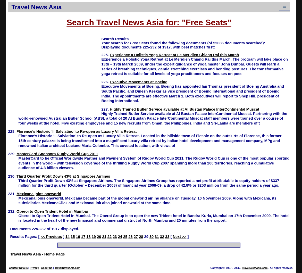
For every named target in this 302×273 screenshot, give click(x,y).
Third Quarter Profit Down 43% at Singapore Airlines (63, 176)
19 (94, 237)
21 (104, 237)
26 (130, 237)
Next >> (179, 237)
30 (151, 237)
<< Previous (51, 237)
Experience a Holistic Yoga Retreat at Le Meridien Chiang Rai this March (174, 55)
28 (141, 237)
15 (73, 237)
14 (67, 237)
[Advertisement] (54, 72)
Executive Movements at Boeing (138, 82)
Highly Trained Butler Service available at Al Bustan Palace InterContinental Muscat (184, 109)
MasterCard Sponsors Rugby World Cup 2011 (57, 154)
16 (78, 237)
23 (115, 237)
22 (109, 237)
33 (167, 237)
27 (136, 237)
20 (99, 237)
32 (162, 237)
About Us (46, 268)
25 (125, 237)
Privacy (34, 268)
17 (83, 237)
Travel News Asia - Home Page (37, 254)
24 (120, 237)
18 (88, 237)
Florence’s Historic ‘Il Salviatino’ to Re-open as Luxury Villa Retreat (76, 131)
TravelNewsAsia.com (67, 268)
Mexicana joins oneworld (38, 194)
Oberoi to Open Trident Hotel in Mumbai (52, 211)
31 (157, 237)
